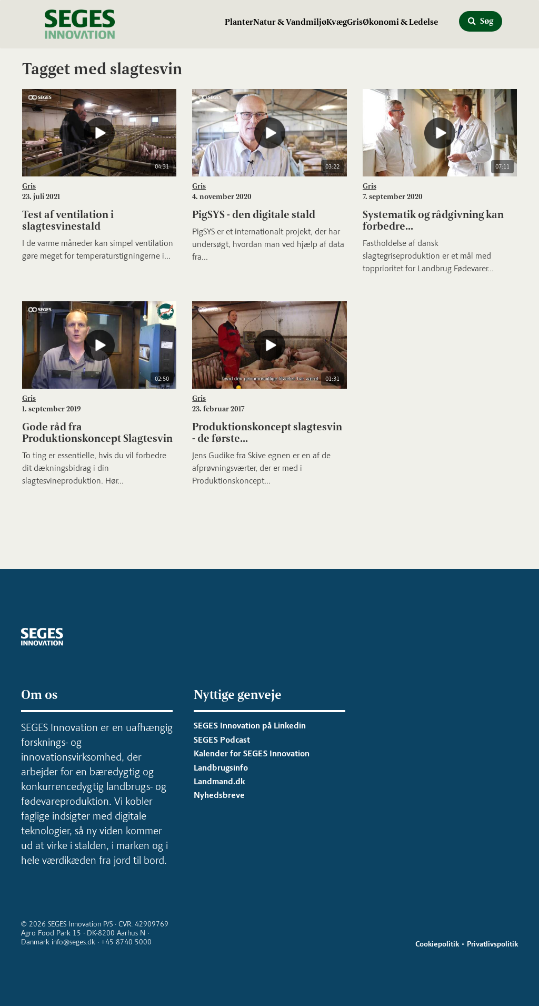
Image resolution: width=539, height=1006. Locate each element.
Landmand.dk (219, 781)
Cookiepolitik (437, 944)
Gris (355, 22)
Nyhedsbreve (219, 795)
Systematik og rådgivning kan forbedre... (433, 220)
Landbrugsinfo (221, 768)
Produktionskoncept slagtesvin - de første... (267, 432)
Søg (480, 21)
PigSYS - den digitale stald (253, 214)
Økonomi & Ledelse (400, 22)
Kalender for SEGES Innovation (252, 753)
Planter (239, 22)
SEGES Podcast (222, 740)
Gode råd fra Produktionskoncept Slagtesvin (97, 432)
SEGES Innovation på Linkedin (250, 726)
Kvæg (336, 22)
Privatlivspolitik (492, 944)
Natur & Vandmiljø (289, 22)
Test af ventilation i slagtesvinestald (68, 220)
